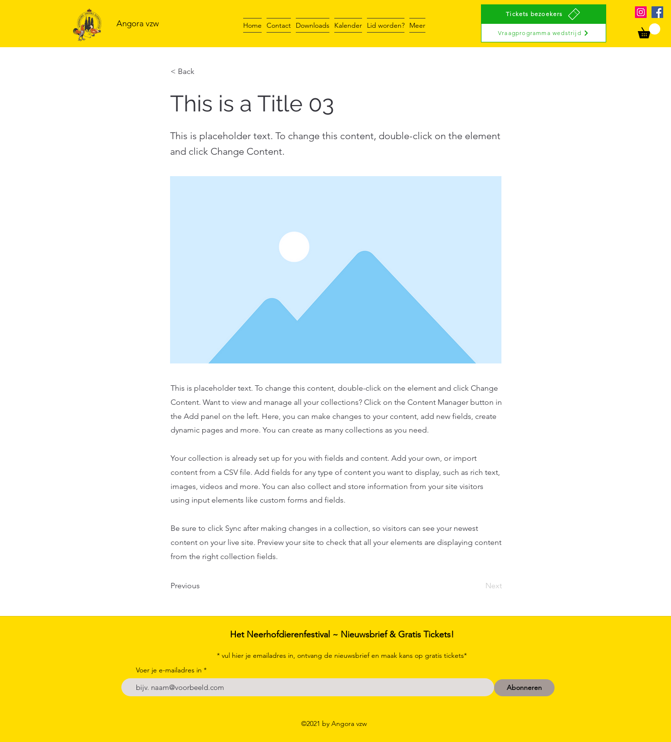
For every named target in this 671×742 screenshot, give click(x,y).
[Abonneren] (524, 687)
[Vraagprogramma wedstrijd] (543, 32)
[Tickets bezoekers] (543, 13)
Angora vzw (137, 23)
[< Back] (203, 71)
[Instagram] (641, 12)
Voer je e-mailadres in (169, 670)
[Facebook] (657, 12)
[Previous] (203, 586)
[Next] (477, 586)
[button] (649, 30)
